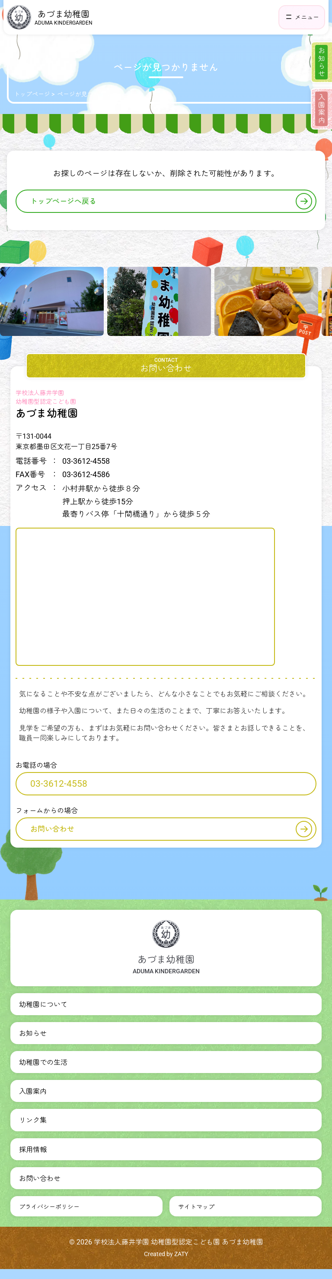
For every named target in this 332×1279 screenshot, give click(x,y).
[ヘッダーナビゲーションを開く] (301, 17)
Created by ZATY (166, 1254)
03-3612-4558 (58, 784)
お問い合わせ (171, 829)
